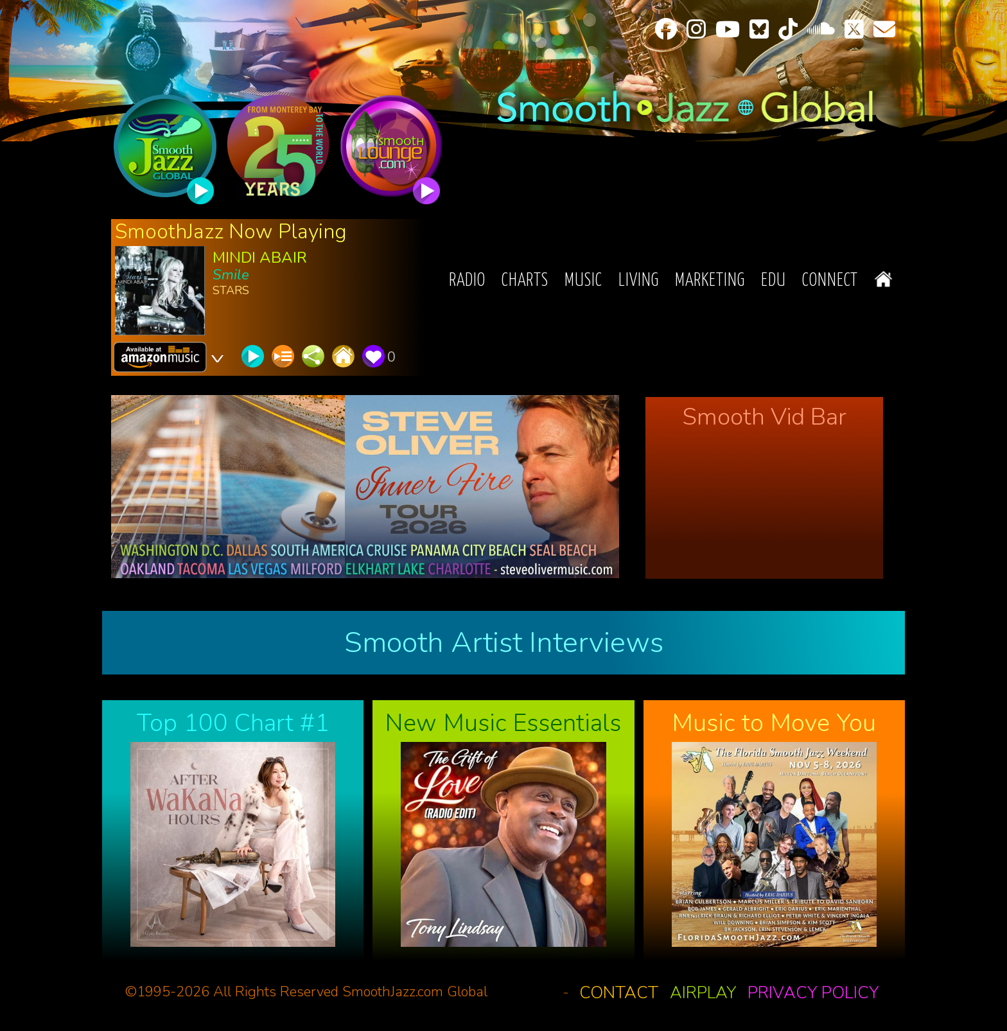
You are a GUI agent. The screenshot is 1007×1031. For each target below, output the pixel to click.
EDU (773, 281)
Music (583, 281)
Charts (525, 281)
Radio (467, 281)
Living (638, 281)
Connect (830, 281)
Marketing (710, 281)
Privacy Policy (813, 993)
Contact (618, 993)
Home (883, 279)
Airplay (703, 993)
